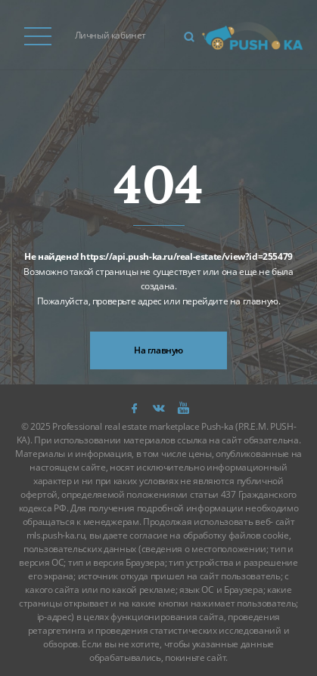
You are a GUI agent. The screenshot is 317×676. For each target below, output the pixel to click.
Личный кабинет (110, 35)
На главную (158, 350)
